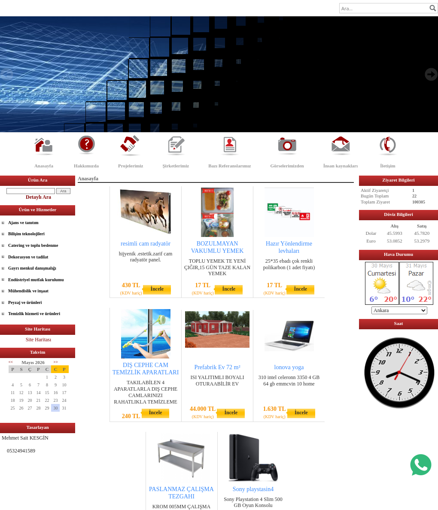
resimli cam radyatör (145, 243)
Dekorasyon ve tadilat (28, 257)
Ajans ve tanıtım (23, 222)
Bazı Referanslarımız (229, 165)
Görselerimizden (287, 165)
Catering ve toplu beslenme (33, 245)
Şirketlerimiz (175, 165)
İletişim (387, 165)
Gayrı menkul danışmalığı (32, 268)
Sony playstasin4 (253, 489)
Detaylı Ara (38, 197)
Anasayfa (43, 165)
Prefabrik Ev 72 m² (217, 367)
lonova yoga (289, 367)
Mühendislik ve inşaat (28, 290)
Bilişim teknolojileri (26, 233)
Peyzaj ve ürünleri (25, 302)
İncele (157, 289)
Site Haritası (39, 340)
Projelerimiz (130, 165)
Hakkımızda (86, 165)
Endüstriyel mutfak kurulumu (36, 279)
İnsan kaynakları (340, 165)
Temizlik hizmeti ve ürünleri (34, 313)
